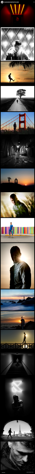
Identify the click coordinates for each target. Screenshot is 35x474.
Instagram (3, 472)
